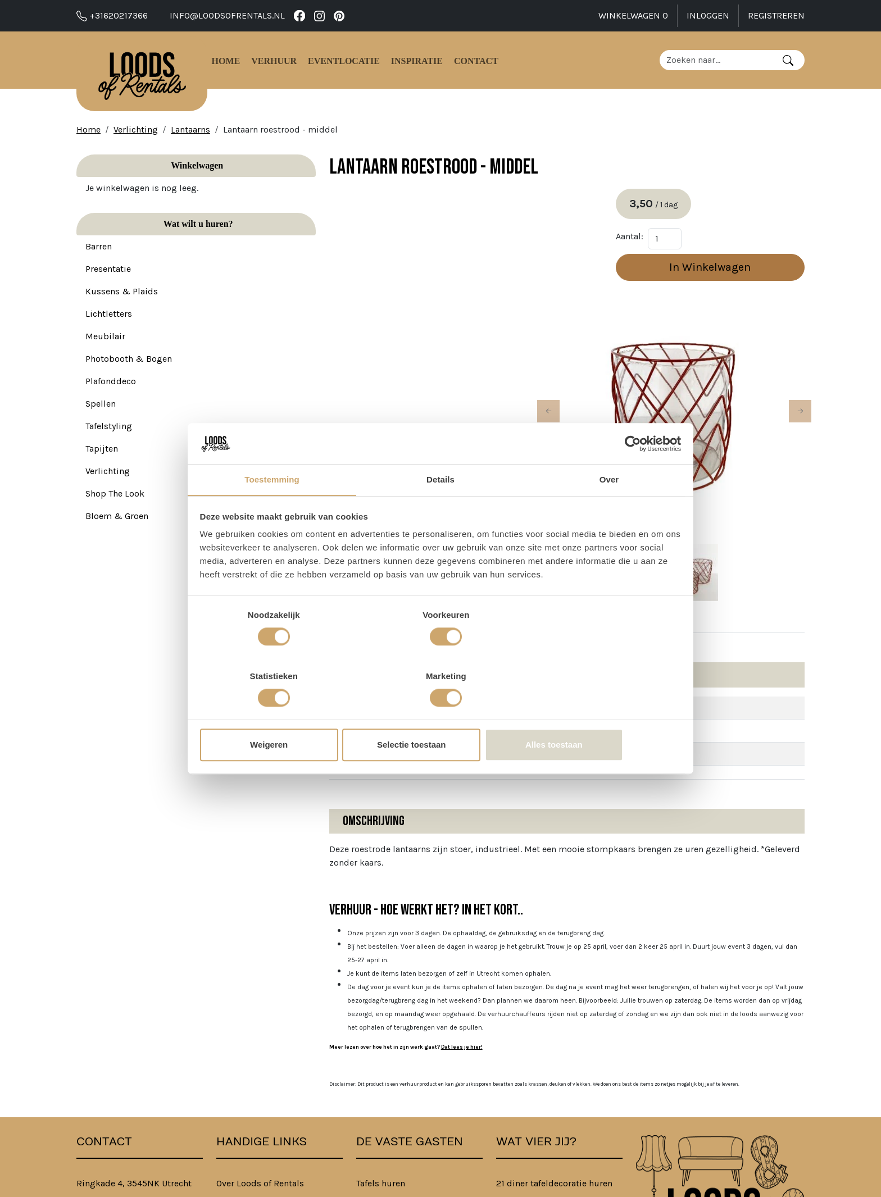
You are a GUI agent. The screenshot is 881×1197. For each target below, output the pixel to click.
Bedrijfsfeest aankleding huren (558, 1134)
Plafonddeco (110, 388)
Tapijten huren (385, 1154)
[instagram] (319, 15)
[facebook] (299, 15)
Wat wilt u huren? (162, 231)
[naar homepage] (146, 76)
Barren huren (382, 1134)
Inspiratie (425, 64)
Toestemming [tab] (271, 511)
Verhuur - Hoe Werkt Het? (267, 1094)
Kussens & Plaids (121, 298)
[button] (232, 254)
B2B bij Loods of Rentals (266, 1114)
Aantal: (646, 245)
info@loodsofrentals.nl (221, 15)
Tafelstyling (108, 433)
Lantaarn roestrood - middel (280, 136)
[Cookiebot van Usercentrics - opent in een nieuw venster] (632, 474)
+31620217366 (112, 15)
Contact (484, 64)
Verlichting (135, 136)
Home (234, 64)
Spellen (100, 411)
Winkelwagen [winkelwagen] (633, 15)
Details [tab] (440, 511)
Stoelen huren (384, 1094)
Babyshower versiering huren (555, 1094)
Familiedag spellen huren (548, 1154)
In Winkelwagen (719, 276)
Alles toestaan (602, 715)
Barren (98, 253)
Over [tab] (609, 511)
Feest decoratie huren (540, 1114)
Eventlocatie (353, 64)
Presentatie (108, 276)
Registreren (776, 15)
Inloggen (708, 15)
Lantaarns (190, 136)
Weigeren (279, 715)
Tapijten (101, 455)
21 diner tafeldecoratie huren (554, 1073)
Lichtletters (108, 321)
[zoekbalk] (716, 63)
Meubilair (105, 343)
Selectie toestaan (440, 715)
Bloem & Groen (116, 523)
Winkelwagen (162, 172)
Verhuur (283, 64)
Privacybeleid (243, 1154)
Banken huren (384, 1114)
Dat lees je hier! (394, 937)
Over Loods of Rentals (260, 1073)
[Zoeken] (788, 63)
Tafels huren (380, 1073)
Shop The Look (114, 500)
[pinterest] (339, 15)
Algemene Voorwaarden (263, 1134)
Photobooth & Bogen (128, 366)
